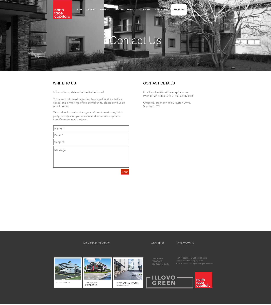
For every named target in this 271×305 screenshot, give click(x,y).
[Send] (125, 172)
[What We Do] (157, 261)
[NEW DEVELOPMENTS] (124, 10)
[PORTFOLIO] (105, 10)
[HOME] (79, 10)
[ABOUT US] (91, 10)
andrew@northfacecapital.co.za (169, 92)
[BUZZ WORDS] (161, 10)
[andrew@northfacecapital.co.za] (189, 260)
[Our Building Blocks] (161, 264)
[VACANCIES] (144, 10)
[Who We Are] (157, 258)
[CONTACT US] (179, 10)
